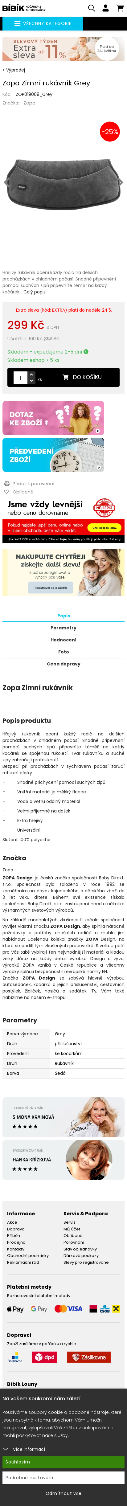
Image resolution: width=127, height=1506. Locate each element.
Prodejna (16, 1242)
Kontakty (15, 1249)
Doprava (16, 1229)
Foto (63, 652)
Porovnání (73, 1242)
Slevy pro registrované (86, 1262)
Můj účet (71, 1229)
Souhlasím (18, 1462)
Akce (12, 1222)
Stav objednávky (80, 1249)
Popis (63, 616)
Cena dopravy (63, 664)
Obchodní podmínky (28, 1255)
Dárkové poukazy (81, 1255)
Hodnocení (63, 640)
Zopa (29, 103)
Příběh (13, 1235)
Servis (69, 1222)
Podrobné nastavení (29, 1478)
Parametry (63, 628)
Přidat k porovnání (29, 483)
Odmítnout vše (64, 1493)
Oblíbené (73, 1235)
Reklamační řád (23, 1262)
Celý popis (34, 292)
